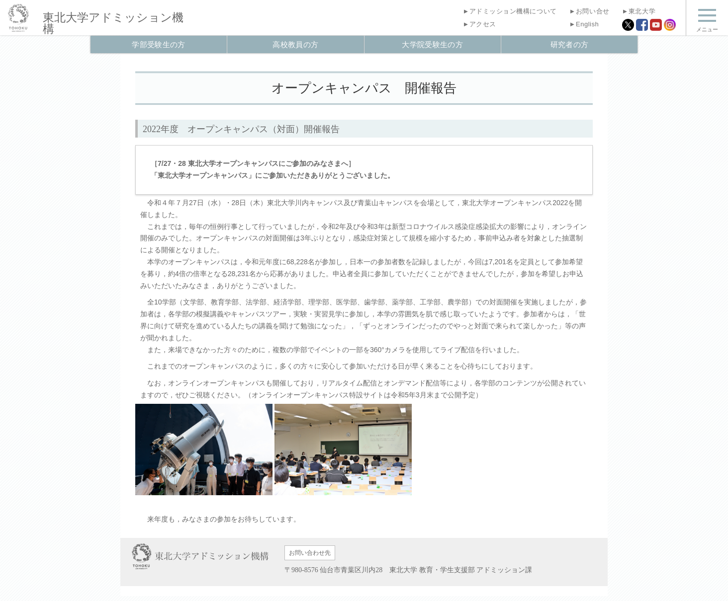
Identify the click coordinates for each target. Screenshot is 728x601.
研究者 (569, 44)
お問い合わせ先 (310, 552)
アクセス (479, 24)
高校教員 (295, 44)
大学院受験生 (432, 44)
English (584, 24)
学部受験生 (158, 44)
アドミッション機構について (509, 11)
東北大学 (638, 11)
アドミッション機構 (113, 23)
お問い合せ (589, 11)
